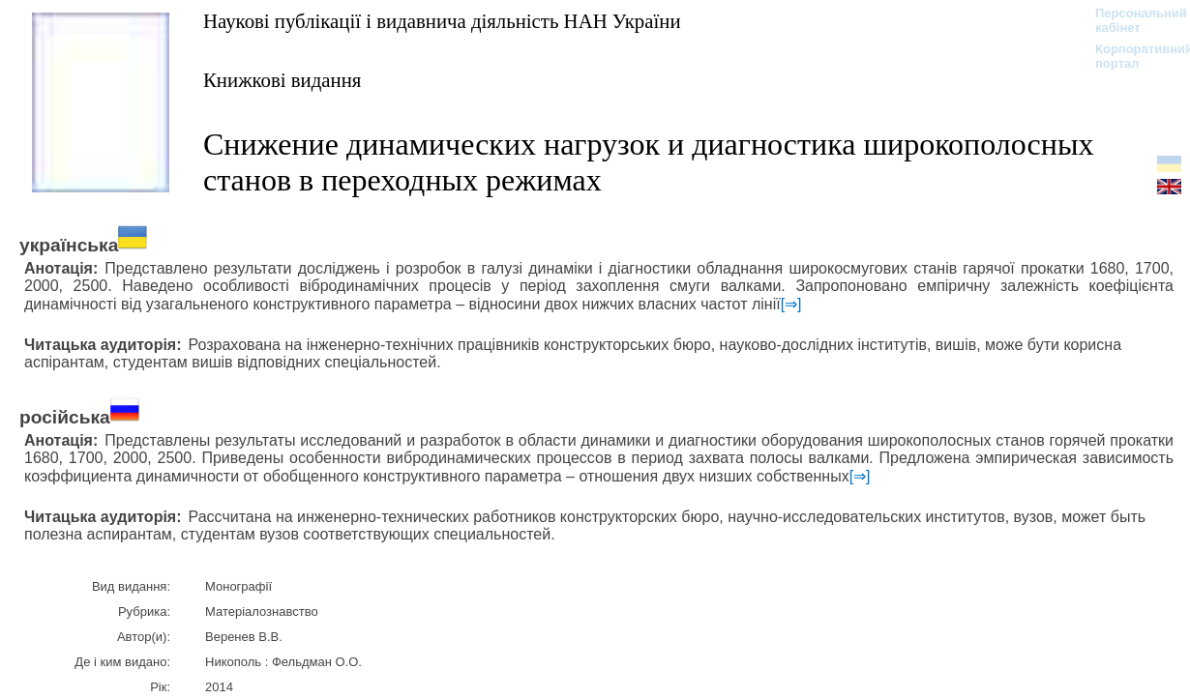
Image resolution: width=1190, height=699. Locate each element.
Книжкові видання (282, 80)
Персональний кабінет (1131, 20)
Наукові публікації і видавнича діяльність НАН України (442, 21)
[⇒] (791, 304)
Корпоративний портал (1131, 56)
